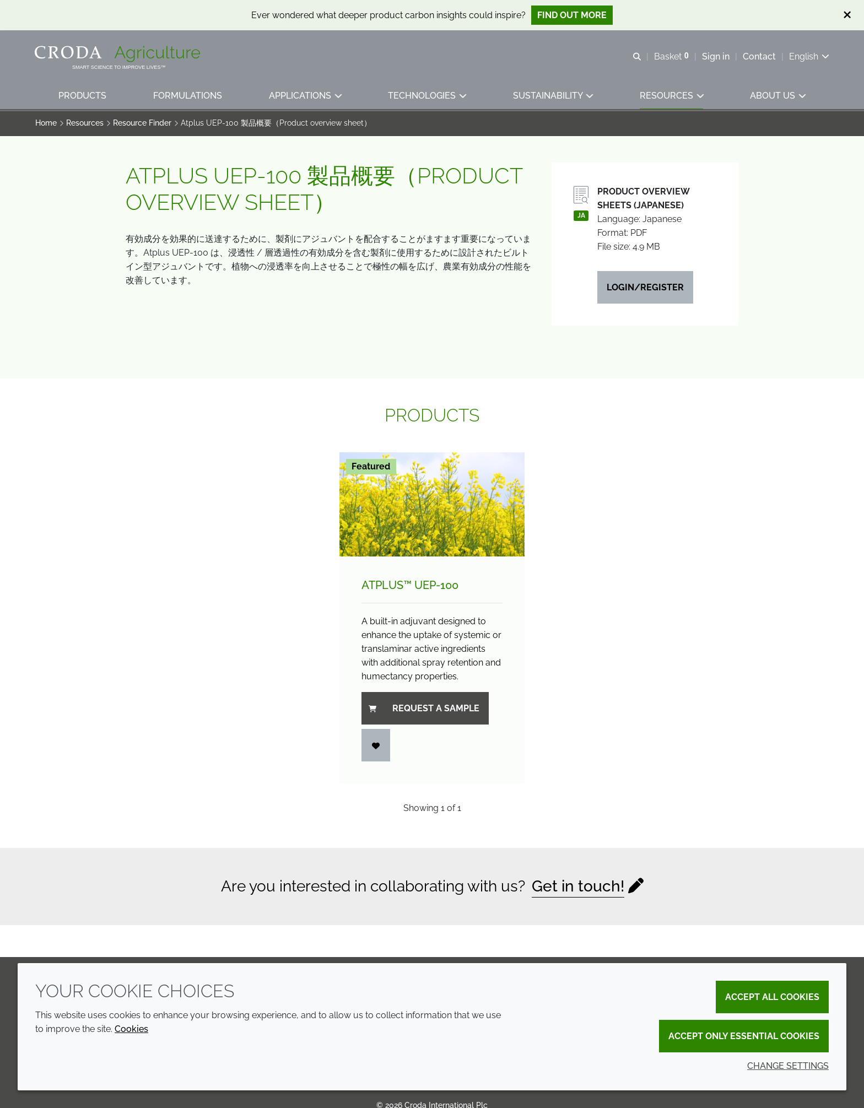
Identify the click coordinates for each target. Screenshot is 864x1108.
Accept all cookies (772, 997)
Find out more (572, 15)
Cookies (131, 1029)
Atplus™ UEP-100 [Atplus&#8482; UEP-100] (409, 586)
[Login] (375, 747)
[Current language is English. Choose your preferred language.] (809, 56)
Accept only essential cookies (743, 1036)
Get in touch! (578, 888)
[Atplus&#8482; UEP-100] (432, 506)
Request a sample (424, 710)
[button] (83, 96)
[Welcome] (119, 54)
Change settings (788, 1066)
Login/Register (645, 289)
